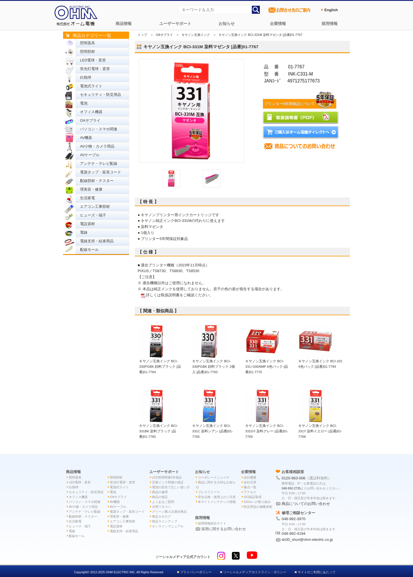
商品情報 (124, 23)
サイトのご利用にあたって (317, 572)
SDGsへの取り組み (257, 502)
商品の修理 (160, 492)
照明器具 (87, 43)
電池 (83, 103)
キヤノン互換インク (196, 34)
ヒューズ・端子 (93, 215)
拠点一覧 (250, 487)
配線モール (89, 249)
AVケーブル (90, 155)
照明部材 (87, 51)
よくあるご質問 (163, 502)
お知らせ (227, 23)
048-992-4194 (293, 533)
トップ (142, 34)
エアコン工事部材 (95, 206)
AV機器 (86, 137)
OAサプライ (90, 120)
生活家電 (87, 198)
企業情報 (278, 23)
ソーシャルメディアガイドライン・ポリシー (254, 572)
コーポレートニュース (213, 477)
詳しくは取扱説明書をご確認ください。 (179, 295)
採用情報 (330, 23)
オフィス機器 (91, 112)
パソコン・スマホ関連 (98, 129)
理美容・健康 (91, 189)
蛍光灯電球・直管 (95, 69)
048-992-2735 (291, 488)
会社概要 (250, 477)
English (331, 10)
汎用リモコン (161, 506)
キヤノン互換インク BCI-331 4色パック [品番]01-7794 (320, 361)
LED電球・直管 (93, 60)
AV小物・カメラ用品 (97, 146)
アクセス (250, 492)
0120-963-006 (293, 478)
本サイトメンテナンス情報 (217, 502)
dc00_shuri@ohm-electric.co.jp (307, 539)
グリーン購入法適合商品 (169, 511)
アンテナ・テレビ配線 (98, 163)
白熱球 (85, 77)
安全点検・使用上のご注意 (217, 497)
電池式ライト (91, 86)
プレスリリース (209, 492)
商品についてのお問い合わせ (306, 504)
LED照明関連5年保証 (167, 477)
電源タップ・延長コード (100, 172)
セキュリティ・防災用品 (100, 94)
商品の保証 (160, 497)
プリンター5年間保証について (300, 103)
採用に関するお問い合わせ (223, 529)
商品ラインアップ (164, 521)
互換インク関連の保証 (168, 482)
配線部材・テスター (97, 181)
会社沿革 (250, 482)
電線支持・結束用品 (97, 241)
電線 (83, 232)
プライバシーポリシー (196, 572)
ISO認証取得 (253, 497)
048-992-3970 (293, 519)
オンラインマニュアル (168, 526)
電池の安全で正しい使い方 (171, 487)
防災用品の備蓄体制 (258, 506)
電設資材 (87, 224)
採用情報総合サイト (212, 523)
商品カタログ (161, 516)
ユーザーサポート (175, 23)
